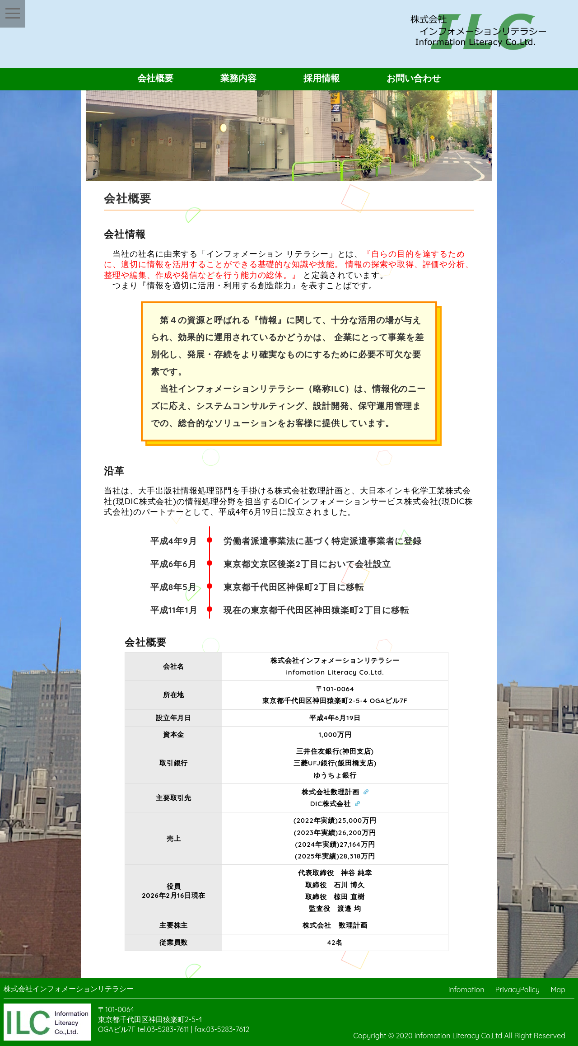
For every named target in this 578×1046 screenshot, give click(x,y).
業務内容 (238, 78)
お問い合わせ (414, 78)
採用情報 (321, 78)
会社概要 (155, 78)
